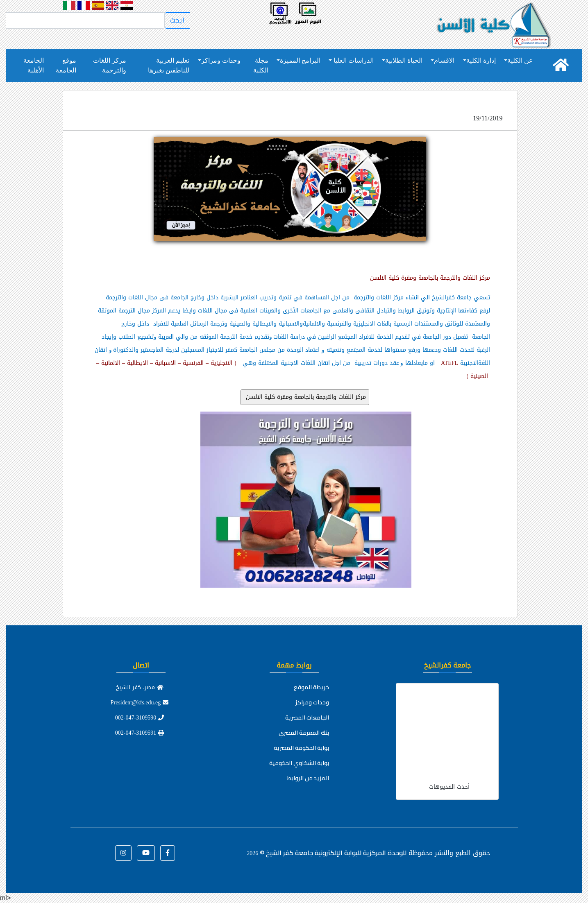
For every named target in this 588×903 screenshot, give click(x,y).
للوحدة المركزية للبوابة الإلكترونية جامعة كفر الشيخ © (326, 852)
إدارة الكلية (481, 60)
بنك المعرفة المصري (304, 732)
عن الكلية (520, 60)
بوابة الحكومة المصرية (301, 747)
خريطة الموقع (311, 687)
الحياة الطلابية (403, 60)
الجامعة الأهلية (33, 65)
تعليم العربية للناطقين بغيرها (168, 65)
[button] (167, 853)
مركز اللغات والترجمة (109, 65)
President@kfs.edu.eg (140, 702)
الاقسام (444, 60)
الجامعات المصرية (307, 717)
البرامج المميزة (300, 60)
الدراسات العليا (353, 60)
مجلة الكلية (260, 65)
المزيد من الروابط (308, 778)
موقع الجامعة (66, 65)
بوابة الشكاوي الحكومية (299, 763)
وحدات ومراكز (221, 60)
